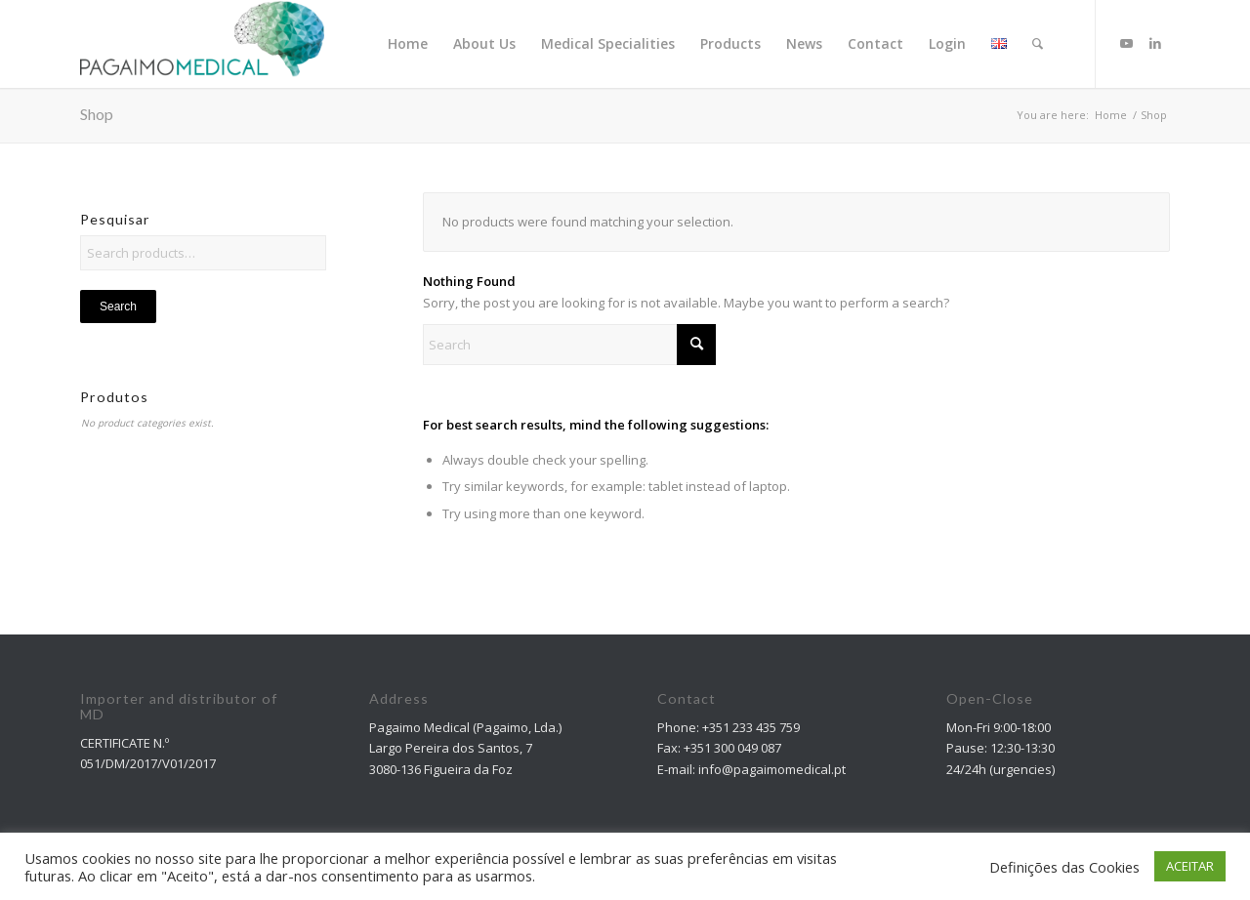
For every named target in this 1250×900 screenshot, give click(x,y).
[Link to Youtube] (1126, 43)
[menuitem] (407, 44)
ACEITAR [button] (1190, 866)
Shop (96, 113)
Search (118, 306)
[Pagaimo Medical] (202, 44)
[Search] (1038, 44)
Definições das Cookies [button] (1064, 867)
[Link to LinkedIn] (1155, 43)
